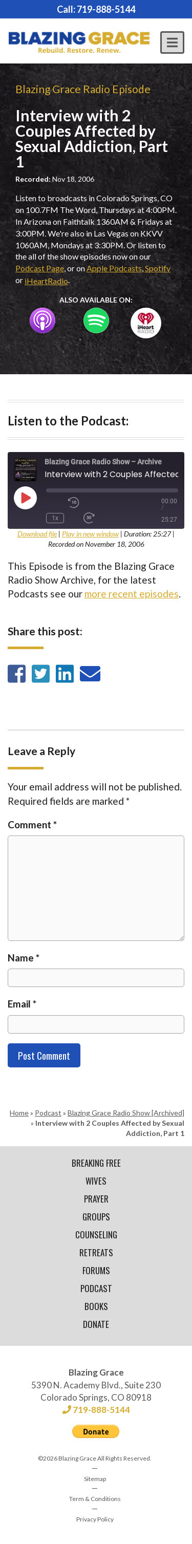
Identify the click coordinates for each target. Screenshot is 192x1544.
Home (19, 1112)
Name (23, 957)
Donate (96, 1324)
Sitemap (95, 1479)
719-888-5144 (106, 9)
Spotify (157, 268)
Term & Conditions (95, 1499)
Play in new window (90, 533)
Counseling (96, 1234)
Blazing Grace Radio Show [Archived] (126, 1112)
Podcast (48, 1112)
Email (22, 1004)
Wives (96, 1180)
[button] (172, 42)
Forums (96, 1270)
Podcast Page (39, 268)
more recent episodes (131, 593)
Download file (37, 533)
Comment (32, 824)
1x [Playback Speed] (55, 518)
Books (96, 1306)
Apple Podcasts (114, 268)
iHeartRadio (46, 281)
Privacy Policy (95, 1519)
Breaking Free (96, 1162)
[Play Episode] (25, 497)
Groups (96, 1216)
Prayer (96, 1198)
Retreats (96, 1252)
